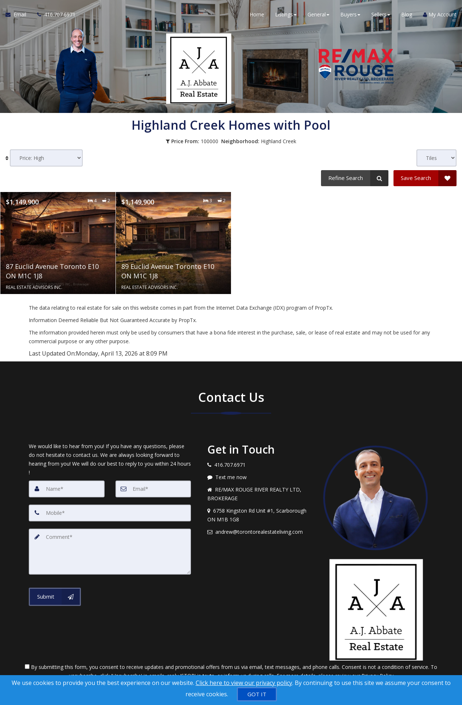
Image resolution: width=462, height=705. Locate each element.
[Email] (153, 489)
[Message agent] (259, 477)
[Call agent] (53, 14)
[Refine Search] (354, 178)
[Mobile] (110, 513)
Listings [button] (286, 14)
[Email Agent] (18, 14)
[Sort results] (46, 158)
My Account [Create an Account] (440, 14)
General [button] (318, 14)
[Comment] (110, 552)
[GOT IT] (257, 694)
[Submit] (55, 597)
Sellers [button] (380, 14)
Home (257, 14)
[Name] (67, 489)
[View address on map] (259, 515)
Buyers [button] (350, 14)
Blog (406, 14)
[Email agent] (259, 532)
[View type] (436, 158)
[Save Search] (425, 178)
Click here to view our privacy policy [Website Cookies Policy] (244, 683)
